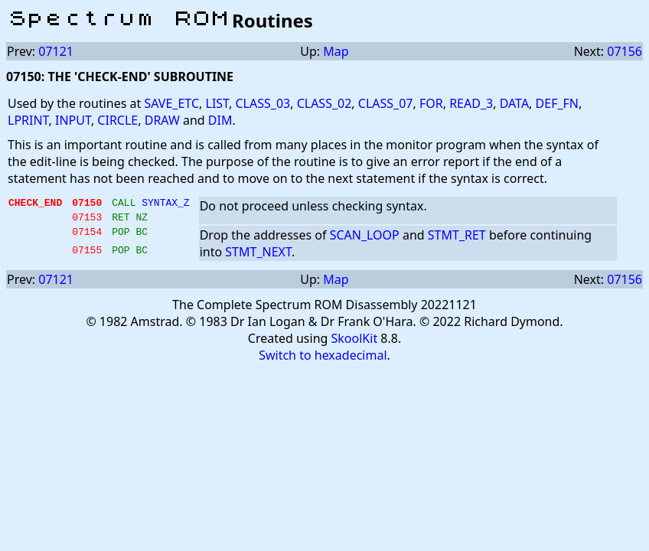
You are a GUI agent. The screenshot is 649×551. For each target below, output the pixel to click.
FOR (431, 103)
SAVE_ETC (171, 103)
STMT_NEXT (258, 256)
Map (335, 51)
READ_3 (471, 103)
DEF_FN (557, 103)
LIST (218, 103)
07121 (55, 51)
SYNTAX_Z (165, 204)
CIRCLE (117, 120)
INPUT (73, 120)
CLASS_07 (385, 103)
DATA (514, 103)
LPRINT (28, 120)
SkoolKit (354, 342)
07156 (624, 51)
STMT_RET (457, 239)
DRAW (162, 120)
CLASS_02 (324, 103)
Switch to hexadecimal (322, 359)
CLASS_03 (262, 103)
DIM (220, 120)
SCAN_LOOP (365, 239)
